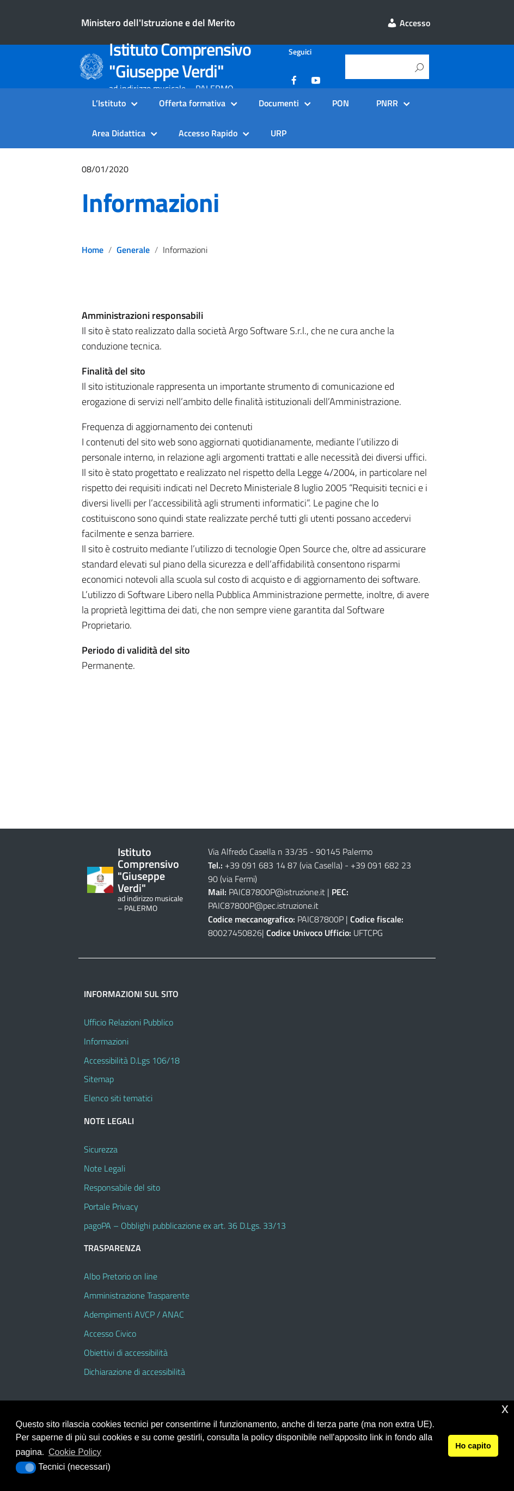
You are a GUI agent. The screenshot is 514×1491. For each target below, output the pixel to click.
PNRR (387, 103)
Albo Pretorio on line (120, 1276)
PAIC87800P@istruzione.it (277, 891)
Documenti (279, 103)
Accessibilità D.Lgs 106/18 (132, 1060)
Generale (133, 249)
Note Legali (104, 1168)
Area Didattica (118, 133)
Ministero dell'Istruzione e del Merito (158, 22)
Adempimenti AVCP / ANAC (134, 1314)
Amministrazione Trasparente (136, 1295)
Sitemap (99, 1078)
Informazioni (150, 202)
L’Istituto (109, 103)
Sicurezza (101, 1149)
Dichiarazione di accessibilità (134, 1371)
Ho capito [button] (473, 1445)
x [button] (505, 1408)
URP (278, 133)
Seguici (300, 52)
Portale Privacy (111, 1206)
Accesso (408, 22)
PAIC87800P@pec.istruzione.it (263, 905)
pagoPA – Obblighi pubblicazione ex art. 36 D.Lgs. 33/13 (185, 1225)
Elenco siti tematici (118, 1097)
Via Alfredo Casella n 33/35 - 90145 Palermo (290, 851)
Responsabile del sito (122, 1187)
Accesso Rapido (208, 133)
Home (92, 249)
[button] (26, 1468)
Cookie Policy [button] (74, 1452)
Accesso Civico (110, 1333)
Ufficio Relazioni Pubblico (128, 1022)
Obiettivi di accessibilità (126, 1352)
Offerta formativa (192, 103)
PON (340, 103)
